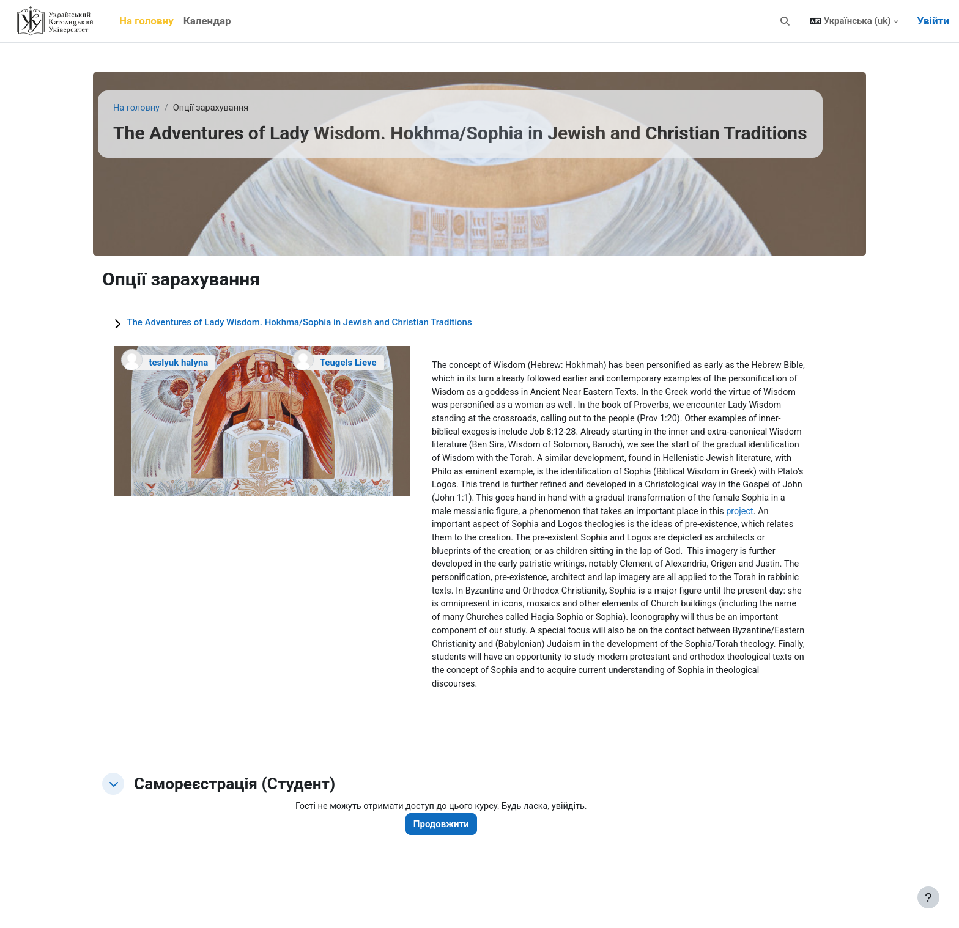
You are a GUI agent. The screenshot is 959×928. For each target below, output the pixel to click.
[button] (785, 21)
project (552, 530)
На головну (137, 108)
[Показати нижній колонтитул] (928, 897)
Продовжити (447, 837)
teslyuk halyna (178, 362)
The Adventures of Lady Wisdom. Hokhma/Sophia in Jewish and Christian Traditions (299, 322)
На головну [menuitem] (146, 21)
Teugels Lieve (348, 362)
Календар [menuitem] (207, 21)
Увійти (933, 21)
